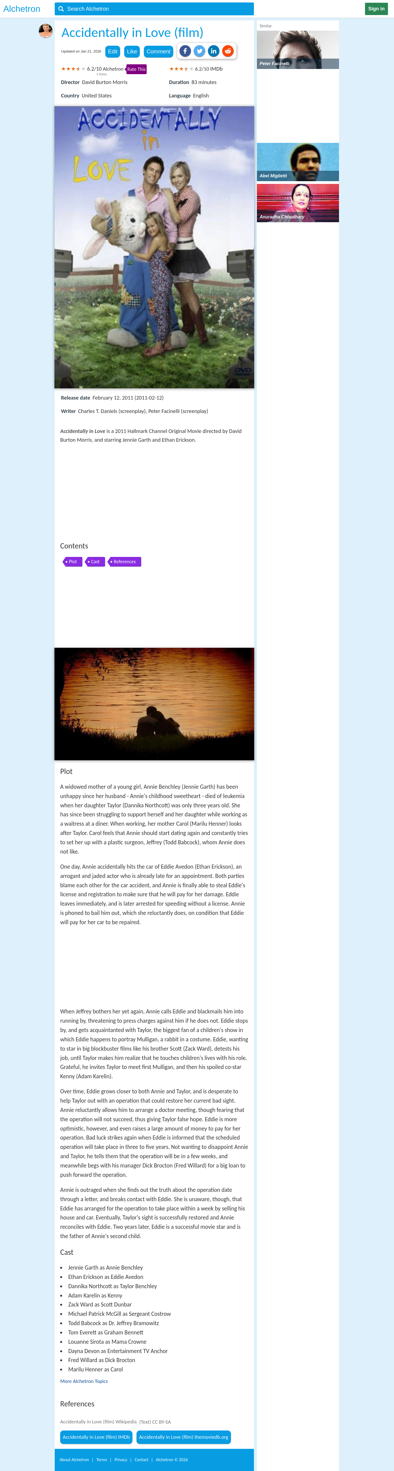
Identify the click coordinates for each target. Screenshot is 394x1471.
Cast (95, 562)
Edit (112, 51)
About (74, 1459)
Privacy (121, 1459)
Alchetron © (172, 1459)
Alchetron (21, 9)
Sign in (376, 8)
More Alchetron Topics (84, 1381)
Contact (141, 1459)
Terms (101, 1459)
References (125, 562)
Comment (158, 51)
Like (132, 51)
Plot (73, 562)
